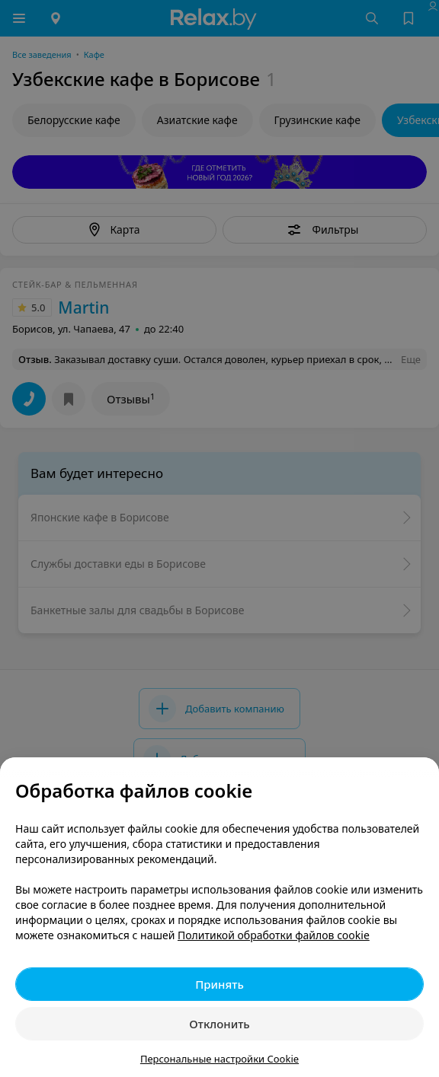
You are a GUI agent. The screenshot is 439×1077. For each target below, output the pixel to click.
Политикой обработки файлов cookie (274, 935)
